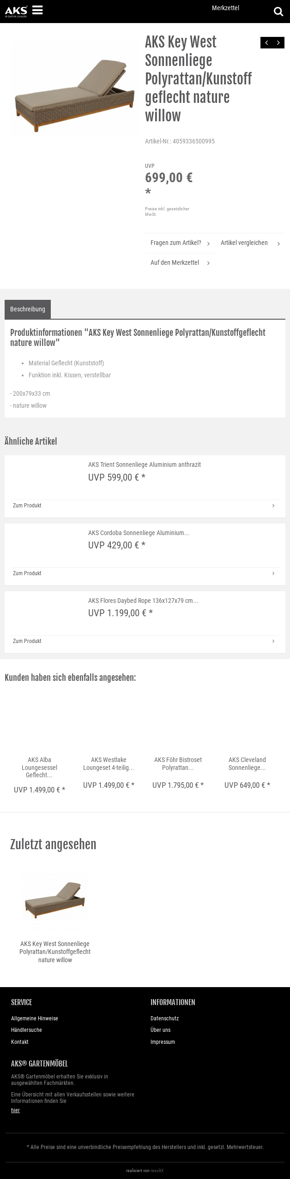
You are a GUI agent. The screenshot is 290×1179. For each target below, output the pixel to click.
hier (15, 1110)
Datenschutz (165, 1018)
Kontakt (20, 1042)
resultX (157, 1170)
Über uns (160, 1030)
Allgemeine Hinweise (34, 1018)
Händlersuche (26, 1030)
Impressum (163, 1042)
